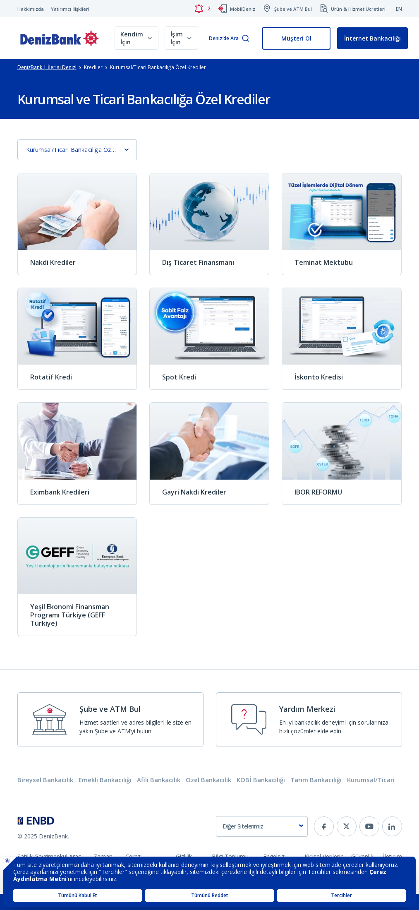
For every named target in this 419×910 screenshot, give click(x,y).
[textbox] (261, 826)
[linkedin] (392, 826)
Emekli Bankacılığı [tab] (105, 780)
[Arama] (245, 38)
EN (399, 8)
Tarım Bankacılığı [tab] (316, 780)
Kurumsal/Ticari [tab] (371, 780)
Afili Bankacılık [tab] (158, 780)
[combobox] (262, 826)
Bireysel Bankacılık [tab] (45, 780)
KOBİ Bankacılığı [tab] (261, 780)
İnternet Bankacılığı (372, 38)
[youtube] (369, 826)
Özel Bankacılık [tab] (208, 780)
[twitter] (347, 826)
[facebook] (324, 826)
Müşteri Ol (296, 38)
